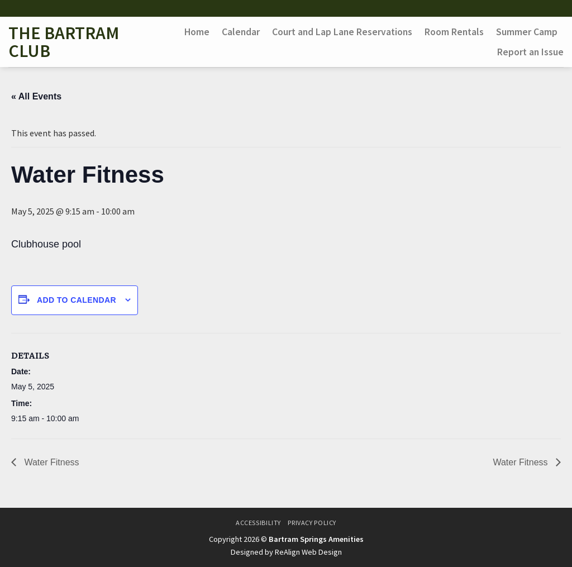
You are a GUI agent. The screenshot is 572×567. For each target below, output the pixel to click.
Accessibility (258, 522)
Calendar (241, 32)
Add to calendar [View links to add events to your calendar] (76, 300)
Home (196, 32)
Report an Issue (530, 52)
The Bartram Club (63, 42)
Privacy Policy (312, 522)
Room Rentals (454, 32)
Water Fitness (50, 462)
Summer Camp (526, 32)
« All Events (36, 96)
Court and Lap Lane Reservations (342, 32)
